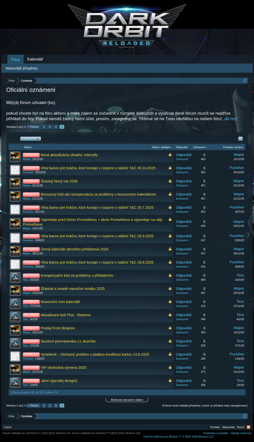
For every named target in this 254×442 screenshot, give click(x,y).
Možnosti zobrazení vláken (127, 399)
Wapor (27, 159)
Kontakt (215, 427)
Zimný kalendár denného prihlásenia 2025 (74, 249)
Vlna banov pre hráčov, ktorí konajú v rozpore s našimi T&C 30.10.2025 (98, 168)
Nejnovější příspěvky (22, 68)
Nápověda (228, 427)
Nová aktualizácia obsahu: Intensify (69, 155)
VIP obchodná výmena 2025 (63, 368)
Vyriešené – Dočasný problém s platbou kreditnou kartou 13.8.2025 (95, 354)
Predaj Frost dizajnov (58, 328)
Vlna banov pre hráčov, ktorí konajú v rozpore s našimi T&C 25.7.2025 (97, 207)
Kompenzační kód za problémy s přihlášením (77, 275)
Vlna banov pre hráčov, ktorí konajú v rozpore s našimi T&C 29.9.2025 (97, 236)
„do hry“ (230, 118)
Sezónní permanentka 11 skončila (68, 341)
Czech (7, 427)
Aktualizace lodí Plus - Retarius (65, 315)
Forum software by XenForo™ (106, 433)
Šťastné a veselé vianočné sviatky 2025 (73, 289)
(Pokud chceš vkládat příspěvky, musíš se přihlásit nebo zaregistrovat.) (205, 405)
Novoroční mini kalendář (60, 302)
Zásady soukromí (241, 433)
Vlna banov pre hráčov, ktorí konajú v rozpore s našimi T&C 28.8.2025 (97, 262)
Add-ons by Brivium (178, 436)
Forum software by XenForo (36, 433)
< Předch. (33, 126)
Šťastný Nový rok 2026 (59, 181)
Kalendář (35, 59)
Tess (26, 279)
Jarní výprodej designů (59, 381)
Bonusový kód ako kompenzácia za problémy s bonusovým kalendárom (98, 194)
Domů (240, 427)
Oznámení (30, 138)
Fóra (15, 60)
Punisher (28, 172)
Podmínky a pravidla (215, 433)
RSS (248, 427)
